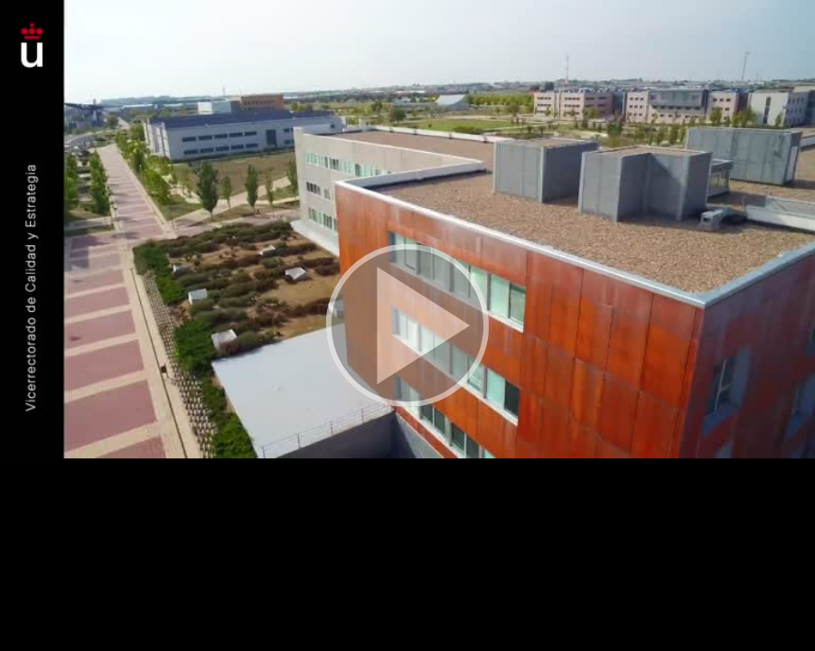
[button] (407, 325)
